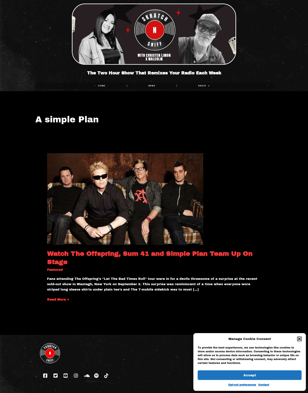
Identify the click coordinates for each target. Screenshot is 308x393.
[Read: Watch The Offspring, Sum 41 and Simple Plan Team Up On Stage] (125, 198)
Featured (55, 269)
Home (101, 85)
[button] (299, 339)
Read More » (58, 299)
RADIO (204, 86)
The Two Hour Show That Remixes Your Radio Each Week (154, 73)
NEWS (151, 85)
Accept (249, 375)
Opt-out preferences (242, 384)
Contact (263, 384)
